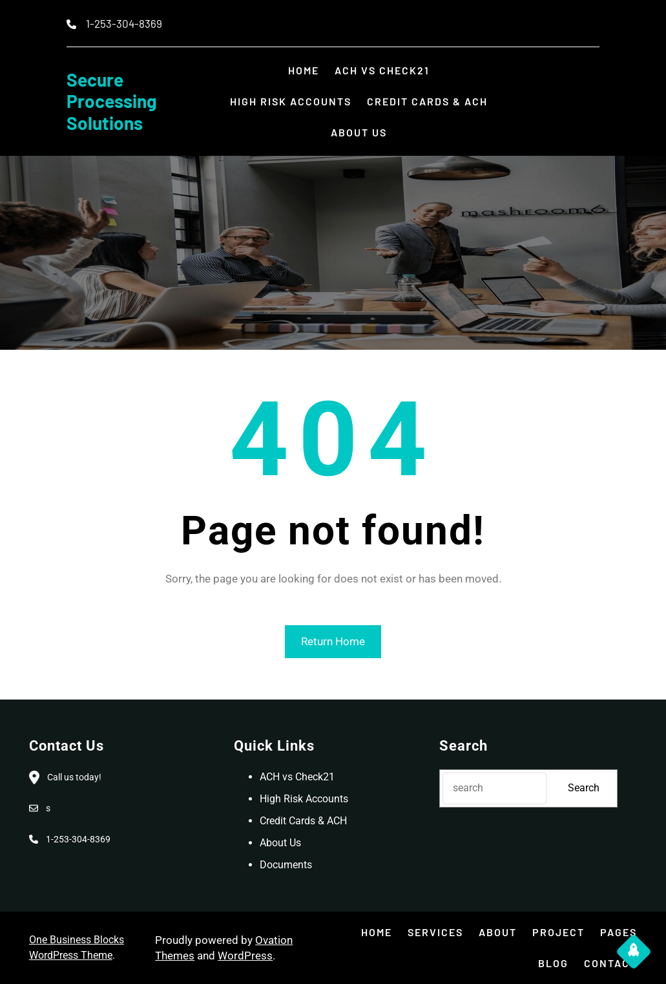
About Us (280, 843)
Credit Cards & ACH (303, 821)
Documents (286, 865)
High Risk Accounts (304, 799)
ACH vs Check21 (297, 777)
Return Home (333, 641)
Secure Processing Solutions (112, 101)
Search (583, 788)
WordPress (245, 955)
